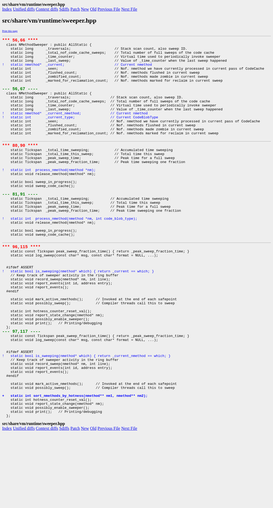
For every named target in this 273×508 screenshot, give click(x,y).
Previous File (109, 9)
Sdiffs (64, 9)
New (85, 9)
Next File (129, 9)
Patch (75, 9)
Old (93, 9)
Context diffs (47, 9)
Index (7, 9)
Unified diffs (24, 9)
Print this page (10, 31)
